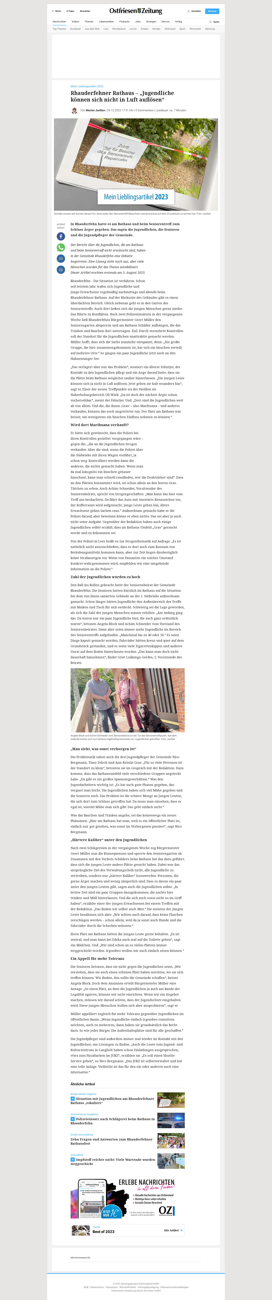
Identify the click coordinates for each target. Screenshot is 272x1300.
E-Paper (70, 11)
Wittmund (170, 29)
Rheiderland (118, 29)
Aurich (133, 29)
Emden (144, 29)
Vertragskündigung (148, 1287)
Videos (75, 21)
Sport (182, 29)
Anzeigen (151, 21)
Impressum (112, 1287)
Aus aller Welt (92, 29)
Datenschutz (97, 1287)
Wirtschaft (195, 29)
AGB (86, 1287)
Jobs (138, 21)
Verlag (178, 21)
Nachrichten (59, 21)
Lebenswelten (106, 21)
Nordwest (75, 29)
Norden (156, 29)
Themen (89, 21)
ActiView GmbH (152, 1291)
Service (165, 21)
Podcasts (124, 21)
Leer (106, 29)
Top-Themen (59, 29)
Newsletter (85, 11)
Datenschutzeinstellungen (174, 1287)
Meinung (210, 29)
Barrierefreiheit (128, 1287)
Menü (56, 11)
